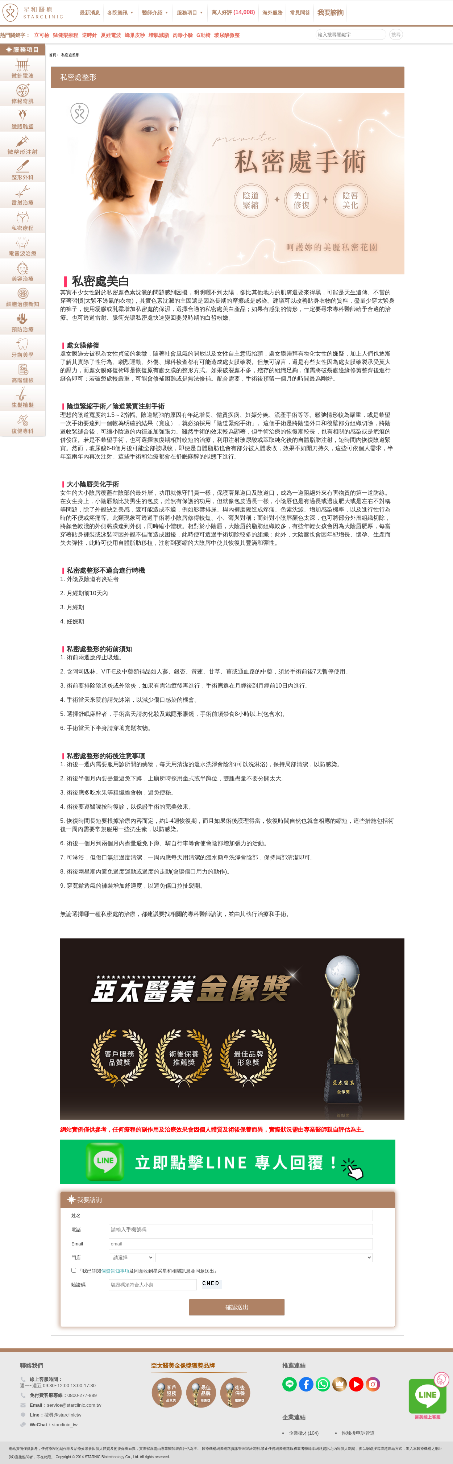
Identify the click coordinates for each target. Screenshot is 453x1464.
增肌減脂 (159, 35)
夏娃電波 (111, 35)
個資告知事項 (115, 1271)
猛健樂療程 (65, 35)
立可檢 (41, 35)
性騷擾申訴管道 (358, 1433)
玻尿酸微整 (227, 35)
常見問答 (300, 13)
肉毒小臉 (183, 35)
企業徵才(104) (304, 1433)
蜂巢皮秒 (135, 35)
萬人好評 (233, 12)
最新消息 (90, 13)
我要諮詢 (330, 12)
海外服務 (272, 13)
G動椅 (203, 35)
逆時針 (89, 35)
